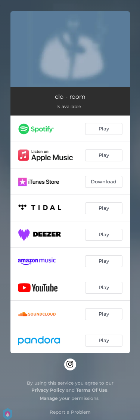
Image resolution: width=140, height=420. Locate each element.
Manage (49, 398)
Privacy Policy (48, 390)
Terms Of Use (92, 390)
